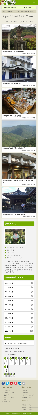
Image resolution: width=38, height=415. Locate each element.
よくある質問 (7, 394)
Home (3, 11)
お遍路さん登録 (10, 8)
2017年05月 (19, 318)
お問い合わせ (7, 401)
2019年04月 (19, 287)
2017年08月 (19, 313)
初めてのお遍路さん (27, 395)
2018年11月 (19, 292)
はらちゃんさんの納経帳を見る (16, 343)
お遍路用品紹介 (26, 397)
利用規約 (6, 395)
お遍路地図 (25, 392)
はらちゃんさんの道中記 (20, 11)
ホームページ (17, 258)
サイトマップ (7, 399)
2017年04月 (19, 322)
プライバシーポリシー (9, 397)
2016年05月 (19, 331)
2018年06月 (19, 296)
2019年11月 (19, 283)
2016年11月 (19, 327)
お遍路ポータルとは (8, 392)
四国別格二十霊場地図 (28, 394)
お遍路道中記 (9, 11)
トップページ (6, 390)
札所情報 (25, 390)
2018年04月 (19, 305)
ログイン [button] (28, 8)
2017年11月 (19, 309)
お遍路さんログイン (27, 409)
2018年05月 (19, 300)
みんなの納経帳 (26, 405)
